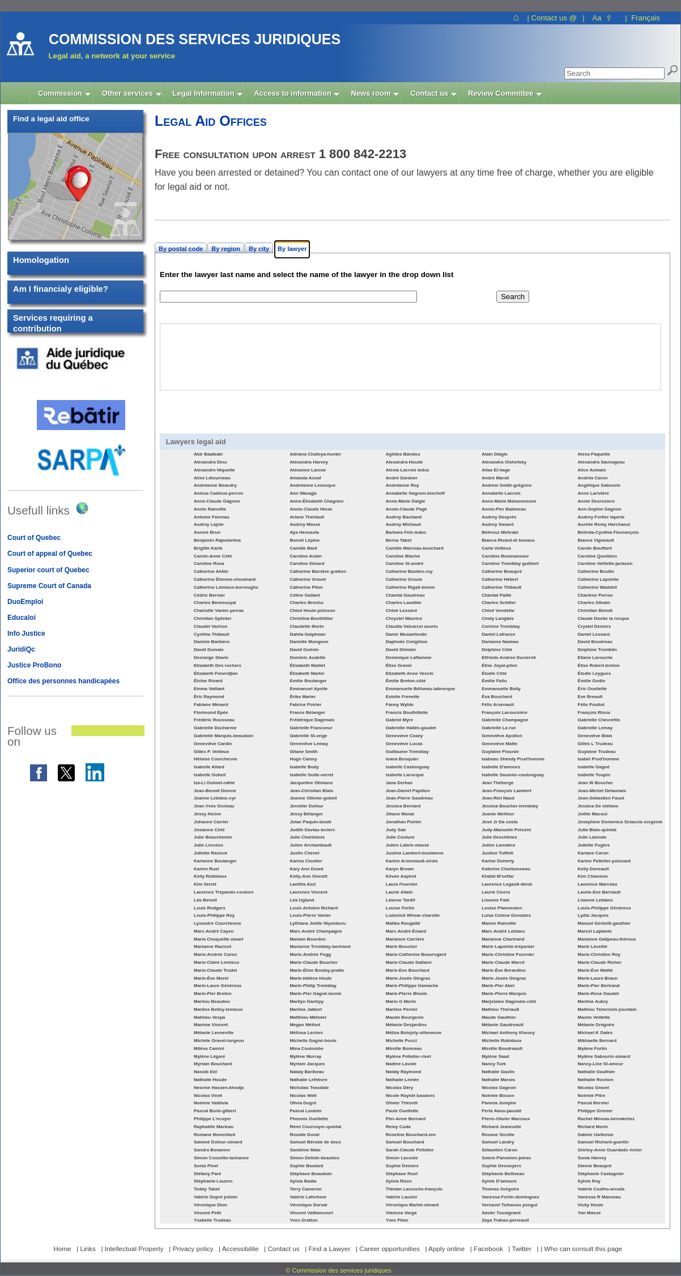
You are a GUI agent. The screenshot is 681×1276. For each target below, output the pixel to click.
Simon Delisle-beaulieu (314, 1157)
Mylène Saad (495, 1056)
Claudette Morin (307, 626)
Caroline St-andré (405, 563)
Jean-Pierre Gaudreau (409, 798)
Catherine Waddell (597, 587)
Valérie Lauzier (402, 1197)
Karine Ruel (206, 868)
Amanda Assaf (305, 477)
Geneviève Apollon (502, 735)
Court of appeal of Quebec (49, 554)
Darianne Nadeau (500, 641)
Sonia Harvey (592, 1157)
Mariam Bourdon (307, 939)
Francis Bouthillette (407, 712)
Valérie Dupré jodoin (215, 1197)
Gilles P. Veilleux (211, 751)
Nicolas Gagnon (499, 1087)
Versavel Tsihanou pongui (509, 1204)
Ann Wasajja (303, 493)
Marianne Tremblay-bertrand (320, 946)
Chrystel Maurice (404, 618)
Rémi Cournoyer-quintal (315, 1126)
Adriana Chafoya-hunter (315, 454)
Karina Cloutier (306, 861)
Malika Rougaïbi (403, 923)
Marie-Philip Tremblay (313, 985)
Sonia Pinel (206, 1165)
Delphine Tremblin (597, 649)
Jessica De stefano (598, 806)
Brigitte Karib (208, 548)
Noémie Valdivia (211, 1102)
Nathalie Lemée (402, 1079)
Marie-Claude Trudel (215, 970)
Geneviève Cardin (213, 743)
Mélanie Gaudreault (502, 1024)
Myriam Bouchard (213, 1063)
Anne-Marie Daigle (405, 501)
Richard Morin (593, 1126)
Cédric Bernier (209, 595)
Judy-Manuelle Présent (506, 829)
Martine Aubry (593, 1001)
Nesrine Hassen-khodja (219, 1087)
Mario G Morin (401, 1001)
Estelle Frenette (402, 696)
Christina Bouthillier (311, 618)
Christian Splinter (213, 618)
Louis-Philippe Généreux (604, 908)
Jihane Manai (400, 813)
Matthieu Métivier (308, 1017)
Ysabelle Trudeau (212, 1220)
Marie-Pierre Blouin (406, 993)
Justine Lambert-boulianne (415, 853)
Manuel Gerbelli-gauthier (604, 923)
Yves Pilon (397, 1220)
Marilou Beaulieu (212, 1001)
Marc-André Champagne (316, 931)
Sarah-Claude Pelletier (410, 1149)
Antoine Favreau (211, 517)
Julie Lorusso (208, 845)
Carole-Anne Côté (213, 556)
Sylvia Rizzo (399, 1181)
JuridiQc (21, 649)
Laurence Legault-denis (507, 884)
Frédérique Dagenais (312, 719)
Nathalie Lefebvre (308, 1079)
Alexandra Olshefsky (504, 462)
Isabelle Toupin (594, 774)
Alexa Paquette (594, 454)
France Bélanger (307, 712)
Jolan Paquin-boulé (310, 821)
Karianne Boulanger (215, 861)
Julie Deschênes (499, 837)
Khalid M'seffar (498, 876)
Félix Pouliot (591, 704)
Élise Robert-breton (599, 665)
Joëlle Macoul (592, 813)
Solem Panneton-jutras (506, 1157)
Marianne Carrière (405, 939)
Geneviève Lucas (404, 743)
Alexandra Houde (404, 462)
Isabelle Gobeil (209, 774)
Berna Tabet (399, 540)
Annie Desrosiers (596, 501)
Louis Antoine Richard (314, 908)
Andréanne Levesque (312, 485)
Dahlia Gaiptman (307, 634)
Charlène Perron (595, 595)
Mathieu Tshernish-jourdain (607, 1009)
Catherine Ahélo (211, 571)
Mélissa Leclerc (306, 1032)
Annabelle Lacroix (501, 493)
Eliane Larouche (595, 657)
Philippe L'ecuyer (212, 1118)
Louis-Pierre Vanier (310, 915)
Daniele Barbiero (211, 641)
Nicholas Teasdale (309, 1087)
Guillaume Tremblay (407, 751)
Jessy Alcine (207, 813)
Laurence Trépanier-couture (224, 892)
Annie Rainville (210, 509)
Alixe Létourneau (212, 477)
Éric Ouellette (592, 688)
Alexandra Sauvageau (601, 462)
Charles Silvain (594, 602)
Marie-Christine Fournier (508, 954)
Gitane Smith (303, 751)
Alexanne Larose (308, 470)
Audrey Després (499, 517)
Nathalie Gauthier (596, 1071)
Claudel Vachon (210, 626)
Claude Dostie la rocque (603, 618)
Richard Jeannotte (501, 1126)
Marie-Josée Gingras (408, 978)
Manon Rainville (499, 923)
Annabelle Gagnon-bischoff (415, 493)
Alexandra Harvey (308, 462)
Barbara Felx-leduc (406, 532)
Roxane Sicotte (498, 1134)
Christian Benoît (595, 610)
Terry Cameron (305, 1189)
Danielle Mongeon (309, 641)
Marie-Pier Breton (213, 993)
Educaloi (21, 618)
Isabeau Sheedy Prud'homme (513, 759)
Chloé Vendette (498, 610)
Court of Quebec (34, 538)
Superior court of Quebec (48, 570)
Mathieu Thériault (500, 1009)
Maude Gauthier (499, 1017)
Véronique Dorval (308, 1204)
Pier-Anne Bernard (406, 1118)
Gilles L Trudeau (595, 743)
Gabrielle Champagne (505, 719)
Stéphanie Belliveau (503, 1173)
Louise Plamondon (502, 908)
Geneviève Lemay (308, 743)
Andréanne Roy (402, 485)
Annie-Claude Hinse (311, 509)
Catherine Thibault (501, 587)
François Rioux (594, 712)
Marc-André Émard (406, 931)
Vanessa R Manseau (599, 1197)
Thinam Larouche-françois (414, 1189)
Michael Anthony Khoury (508, 1032)
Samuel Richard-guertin (603, 1142)
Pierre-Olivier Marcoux (506, 1118)
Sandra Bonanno (212, 1149)
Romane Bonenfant (214, 1134)
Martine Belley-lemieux (218, 1009)
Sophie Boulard (306, 1165)
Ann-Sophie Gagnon (600, 509)
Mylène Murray (305, 1056)
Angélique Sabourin (599, 485)
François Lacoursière (504, 712)
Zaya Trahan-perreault (505, 1220)
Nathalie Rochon (596, 1079)
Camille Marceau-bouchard (415, 548)
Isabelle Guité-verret (311, 774)
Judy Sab (396, 829)
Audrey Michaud (403, 524)
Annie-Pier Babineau (504, 509)
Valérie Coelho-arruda (601, 1189)
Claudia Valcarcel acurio (412, 626)
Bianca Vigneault (596, 540)
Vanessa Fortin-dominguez (510, 1197)
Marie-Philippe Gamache (412, 985)
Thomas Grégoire (500, 1189)
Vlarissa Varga (401, 1212)
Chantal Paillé (496, 595)
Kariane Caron (593, 853)
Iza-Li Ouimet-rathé (214, 782)
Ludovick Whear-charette (413, 915)
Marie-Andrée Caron (215, 954)
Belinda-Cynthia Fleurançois (608, 532)
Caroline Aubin (305, 556)
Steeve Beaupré (595, 1165)
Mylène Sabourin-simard (604, 1056)
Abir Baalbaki (208, 454)
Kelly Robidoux (210, 876)
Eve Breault (590, 696)
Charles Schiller (499, 602)
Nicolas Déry (399, 1087)
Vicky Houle (590, 1204)
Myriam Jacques (307, 1063)
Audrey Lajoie (209, 524)
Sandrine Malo (305, 1149)
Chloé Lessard (401, 610)
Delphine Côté (497, 649)
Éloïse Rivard (208, 680)
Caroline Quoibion (597, 556)
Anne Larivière (593, 493)
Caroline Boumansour (505, 556)
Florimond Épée (211, 712)
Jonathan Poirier (404, 821)
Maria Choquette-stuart (218, 939)
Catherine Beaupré (502, 571)
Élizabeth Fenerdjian (216, 673)
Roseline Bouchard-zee (411, 1134)
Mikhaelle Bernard (597, 1040)
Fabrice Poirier (305, 704)
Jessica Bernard (403, 806)
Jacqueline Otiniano (311, 782)
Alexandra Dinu (210, 462)
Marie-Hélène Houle (310, 978)
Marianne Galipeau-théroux (607, 939)
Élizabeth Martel (307, 673)
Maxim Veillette (594, 1017)
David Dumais (209, 649)
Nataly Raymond (404, 1071)
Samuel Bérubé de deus (315, 1142)
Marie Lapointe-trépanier (508, 946)
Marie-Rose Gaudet (598, 993)
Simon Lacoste (402, 1157)
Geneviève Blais (595, 735)
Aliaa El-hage (496, 470)
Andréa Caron (593, 477)
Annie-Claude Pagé (406, 509)
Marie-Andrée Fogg (310, 954)
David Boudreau (595, 641)
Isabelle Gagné (594, 766)
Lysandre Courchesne (217, 923)
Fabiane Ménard (211, 704)
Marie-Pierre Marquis (504, 993)
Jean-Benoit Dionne (215, 790)
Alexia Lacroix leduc (407, 470)
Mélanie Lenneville (214, 1032)
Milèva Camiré (209, 1048)
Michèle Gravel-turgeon (219, 1040)
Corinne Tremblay (501, 626)
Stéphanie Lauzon (213, 1181)
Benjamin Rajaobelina (217, 540)
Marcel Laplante (595, 931)
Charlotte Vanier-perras (219, 610)
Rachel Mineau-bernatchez (606, 1118)
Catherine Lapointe (598, 579)
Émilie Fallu (494, 680)
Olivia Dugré (303, 1102)
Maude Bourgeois (405, 1017)
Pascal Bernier (593, 1102)
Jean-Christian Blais (311, 790)
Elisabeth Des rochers (217, 665)
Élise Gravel (399, 665)
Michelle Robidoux (502, 1040)
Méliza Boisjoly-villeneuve (414, 1032)
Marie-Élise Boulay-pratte (317, 970)
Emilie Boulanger (308, 680)
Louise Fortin (400, 908)
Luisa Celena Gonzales (506, 915)
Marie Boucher (401, 946)
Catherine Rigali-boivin (410, 587)
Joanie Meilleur (498, 813)
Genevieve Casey (404, 735)
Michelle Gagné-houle (313, 1040)
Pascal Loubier (306, 1110)
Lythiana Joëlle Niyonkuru (318, 923)
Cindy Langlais (498, 618)
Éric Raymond (209, 696)
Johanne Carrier (211, 821)
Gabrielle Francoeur (311, 727)
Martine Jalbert (306, 1009)
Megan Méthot (305, 1024)
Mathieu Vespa (209, 1017)
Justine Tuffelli (497, 853)
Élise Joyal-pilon (499, 665)
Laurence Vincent (308, 892)
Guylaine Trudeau (597, 751)
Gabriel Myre (399, 719)
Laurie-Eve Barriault (599, 892)
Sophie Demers (402, 1165)
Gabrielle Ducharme (215, 727)
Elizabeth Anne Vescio (409, 673)
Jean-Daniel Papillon (408, 790)
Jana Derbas (399, 782)
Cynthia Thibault (211, 634)
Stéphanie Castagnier (601, 1173)
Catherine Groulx (404, 579)
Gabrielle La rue (499, 727)
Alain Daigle (495, 454)
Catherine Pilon (306, 587)
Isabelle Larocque (405, 774)
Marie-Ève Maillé (595, 970)
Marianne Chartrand (503, 939)
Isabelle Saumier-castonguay (513, 774)
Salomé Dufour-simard (218, 1142)
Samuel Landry (498, 1142)
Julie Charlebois (307, 837)
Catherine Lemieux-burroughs (226, 587)
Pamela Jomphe (499, 1102)
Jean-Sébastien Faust (601, 798)
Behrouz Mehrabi (500, 532)
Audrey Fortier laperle (601, 517)
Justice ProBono (34, 665)
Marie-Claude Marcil (503, 962)
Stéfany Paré (207, 1173)
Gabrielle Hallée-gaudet (411, 727)
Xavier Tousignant (501, 1212)
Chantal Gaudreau (405, 595)
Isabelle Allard (209, 766)
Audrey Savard (497, 524)
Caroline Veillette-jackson (605, 563)
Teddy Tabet (207, 1189)
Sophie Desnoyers (501, 1165)
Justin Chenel (304, 853)
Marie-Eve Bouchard (407, 970)
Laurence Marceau (598, 884)
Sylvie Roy (589, 1181)
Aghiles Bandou (403, 454)
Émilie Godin (592, 680)
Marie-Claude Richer (600, 962)
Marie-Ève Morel (211, 978)
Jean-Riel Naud (498, 798)
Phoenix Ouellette (308, 1118)
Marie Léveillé (592, 946)
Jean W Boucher (596, 782)
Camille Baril (303, 548)
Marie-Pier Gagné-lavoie (315, 993)
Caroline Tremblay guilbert (510, 563)
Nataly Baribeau (307, 1071)
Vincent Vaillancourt (311, 1212)
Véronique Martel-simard (412, 1204)
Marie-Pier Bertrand (599, 985)
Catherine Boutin (596, 571)
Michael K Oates (595, 1032)
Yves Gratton (303, 1220)
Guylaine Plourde (500, 751)
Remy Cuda (398, 1126)
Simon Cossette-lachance (221, 1157)
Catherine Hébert (500, 579)
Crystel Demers (594, 626)
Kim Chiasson (593, 876)
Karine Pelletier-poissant (604, 861)
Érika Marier (303, 696)
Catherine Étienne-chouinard (225, 579)
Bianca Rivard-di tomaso (508, 540)
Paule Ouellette (402, 1110)
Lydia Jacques (593, 915)
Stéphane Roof (402, 1173)
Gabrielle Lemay (595, 727)
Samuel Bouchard (405, 1142)
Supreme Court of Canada (49, 586)
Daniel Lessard (594, 634)
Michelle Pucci (401, 1040)
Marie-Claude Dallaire (409, 962)
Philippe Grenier (595, 1110)
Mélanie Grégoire (596, 1024)
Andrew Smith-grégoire (506, 485)
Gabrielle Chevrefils (599, 719)
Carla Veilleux (496, 548)
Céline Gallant (305, 595)
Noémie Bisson (498, 1095)
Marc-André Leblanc (503, 931)
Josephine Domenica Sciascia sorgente (620, 821)
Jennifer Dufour (306, 806)
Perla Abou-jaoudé (501, 1110)
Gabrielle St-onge (308, 735)
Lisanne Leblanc (596, 900)
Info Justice (26, 633)
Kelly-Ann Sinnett (308, 876)
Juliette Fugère (594, 845)
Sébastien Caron (499, 1149)
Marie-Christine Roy (599, 954)
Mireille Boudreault (502, 1048)
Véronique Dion (210, 1204)
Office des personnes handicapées (63, 681)
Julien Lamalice (498, 845)
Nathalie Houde (210, 1079)
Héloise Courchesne (215, 759)
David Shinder (401, 649)
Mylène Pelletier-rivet (408, 1056)
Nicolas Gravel (593, 1087)
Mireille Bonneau (404, 1048)
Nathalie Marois (498, 1079)
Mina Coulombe (306, 1048)
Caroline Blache (403, 556)
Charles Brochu (306, 602)
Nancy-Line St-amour (600, 1063)
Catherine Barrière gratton (318, 571)
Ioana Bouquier (402, 759)
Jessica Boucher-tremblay (510, 806)
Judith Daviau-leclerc (312, 829)
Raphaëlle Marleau (213, 1126)
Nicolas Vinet (208, 1095)
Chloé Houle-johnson (312, 610)
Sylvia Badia (303, 1181)
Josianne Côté (209, 829)
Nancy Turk (494, 1063)
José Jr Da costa (499, 821)
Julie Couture (400, 837)
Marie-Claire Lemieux (216, 962)
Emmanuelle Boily (501, 688)
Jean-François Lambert (506, 790)
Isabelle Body (304, 766)
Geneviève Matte (499, 743)
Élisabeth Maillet (307, 665)
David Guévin (304, 649)
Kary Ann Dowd (306, 868)
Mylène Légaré (209, 1056)
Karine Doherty (498, 861)
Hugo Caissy (303, 759)
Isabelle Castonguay (407, 766)
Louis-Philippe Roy (214, 915)
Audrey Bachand (404, 517)
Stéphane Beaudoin (311, 1173)
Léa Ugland (302, 900)
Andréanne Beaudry (215, 485)
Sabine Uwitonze (596, 1134)
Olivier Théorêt (402, 1102)
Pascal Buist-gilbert (215, 1110)
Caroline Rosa (209, 563)
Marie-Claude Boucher (314, 962)
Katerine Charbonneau (506, 868)
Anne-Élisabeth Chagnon (316, 501)
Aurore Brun (207, 532)
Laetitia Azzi (303, 884)
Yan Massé (589, 1212)
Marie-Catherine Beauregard (416, 954)
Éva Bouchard (497, 696)
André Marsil (495, 477)
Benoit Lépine (305, 540)
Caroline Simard (307, 563)
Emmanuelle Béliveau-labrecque (420, 688)
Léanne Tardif (400, 900)
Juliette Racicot (210, 853)
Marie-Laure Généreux (217, 985)
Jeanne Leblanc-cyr (215, 798)
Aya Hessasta (304, 532)
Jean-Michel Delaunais (602, 790)
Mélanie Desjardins (406, 1024)
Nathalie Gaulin (498, 1071)
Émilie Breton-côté (406, 680)
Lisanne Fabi (495, 900)
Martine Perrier (402, 1009)
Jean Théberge (497, 782)
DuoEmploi (25, 602)
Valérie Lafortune (308, 1197)
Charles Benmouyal (215, 602)
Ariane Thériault (307, 517)
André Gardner (402, 477)
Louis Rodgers (209, 908)
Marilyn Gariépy (307, 1001)
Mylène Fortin (592, 1048)
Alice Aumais (592, 470)
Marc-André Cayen (214, 931)
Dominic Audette (307, 657)
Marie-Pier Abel (498, 985)
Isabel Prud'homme (598, 759)
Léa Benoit (205, 900)
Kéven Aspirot (401, 876)
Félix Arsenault (498, 704)
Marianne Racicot (212, 946)
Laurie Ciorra (496, 892)
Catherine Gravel (308, 579)
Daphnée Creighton (407, 641)
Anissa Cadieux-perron (218, 493)
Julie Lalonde (592, 837)
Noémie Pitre (592, 1095)
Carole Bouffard (595, 548)
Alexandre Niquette (214, 470)
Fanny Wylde (400, 704)
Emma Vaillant (209, 688)
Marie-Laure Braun (598, 978)
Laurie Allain (399, 892)
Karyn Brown (400, 868)
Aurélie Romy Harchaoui (604, 524)
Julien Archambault (310, 845)
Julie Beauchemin (213, 837)
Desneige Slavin (211, 657)
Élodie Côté (494, 673)
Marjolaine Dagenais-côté (509, 1001)
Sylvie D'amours (499, 1181)
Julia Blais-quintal (597, 829)
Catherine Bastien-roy (409, 571)
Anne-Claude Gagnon (217, 501)
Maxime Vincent (211, 1024)
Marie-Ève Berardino (504, 970)
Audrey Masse (305, 524)
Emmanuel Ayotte (308, 688)
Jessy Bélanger (306, 813)
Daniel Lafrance (498, 634)
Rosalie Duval (304, 1134)
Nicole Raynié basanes (410, 1095)
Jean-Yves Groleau (214, 806)
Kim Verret (205, 884)
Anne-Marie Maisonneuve (509, 501)
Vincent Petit (207, 1212)
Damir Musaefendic (406, 634)
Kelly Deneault (593, 868)
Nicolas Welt (303, 1095)
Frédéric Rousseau (214, 719)
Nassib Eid (205, 1071)
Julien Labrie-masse (407, 845)
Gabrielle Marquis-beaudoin (223, 735)
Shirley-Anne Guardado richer (610, 1149)
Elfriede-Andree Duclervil (508, 657)
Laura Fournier (402, 884)
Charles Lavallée (404, 602)
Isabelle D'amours (501, 766)
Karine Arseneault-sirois (412, 861)
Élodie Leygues (594, 673)
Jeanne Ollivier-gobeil (313, 798)
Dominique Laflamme (409, 657)
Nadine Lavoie (401, 1063)
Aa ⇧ (602, 18)
